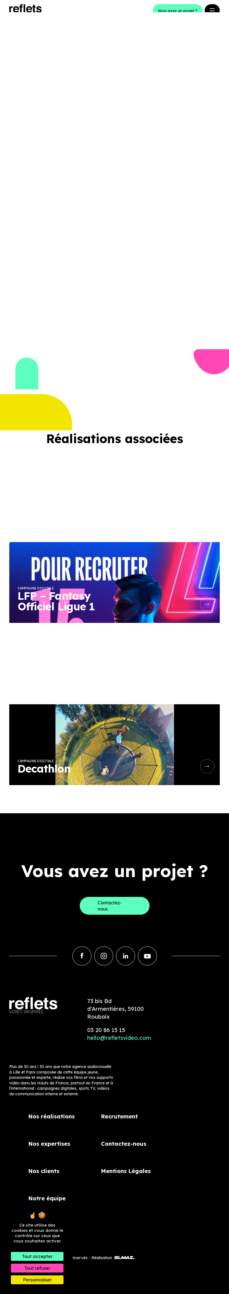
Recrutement (119, 1116)
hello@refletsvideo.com (119, 1037)
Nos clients (43, 1170)
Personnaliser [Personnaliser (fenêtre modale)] (37, 1280)
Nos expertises (49, 1143)
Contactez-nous (123, 1143)
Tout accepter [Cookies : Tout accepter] (37, 1256)
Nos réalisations (51, 1116)
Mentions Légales (126, 1170)
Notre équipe (47, 1198)
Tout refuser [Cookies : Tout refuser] (37, 1268)
